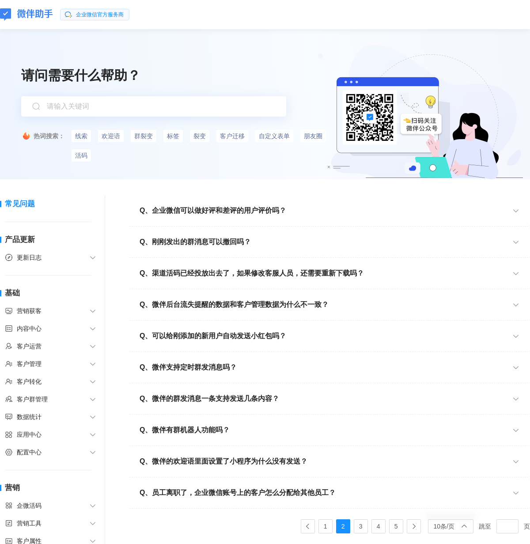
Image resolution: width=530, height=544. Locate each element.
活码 (81, 155)
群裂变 (143, 136)
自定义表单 (274, 136)
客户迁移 (232, 136)
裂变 (199, 136)
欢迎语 (111, 136)
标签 (173, 136)
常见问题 (20, 204)
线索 (81, 136)
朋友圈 (313, 136)
